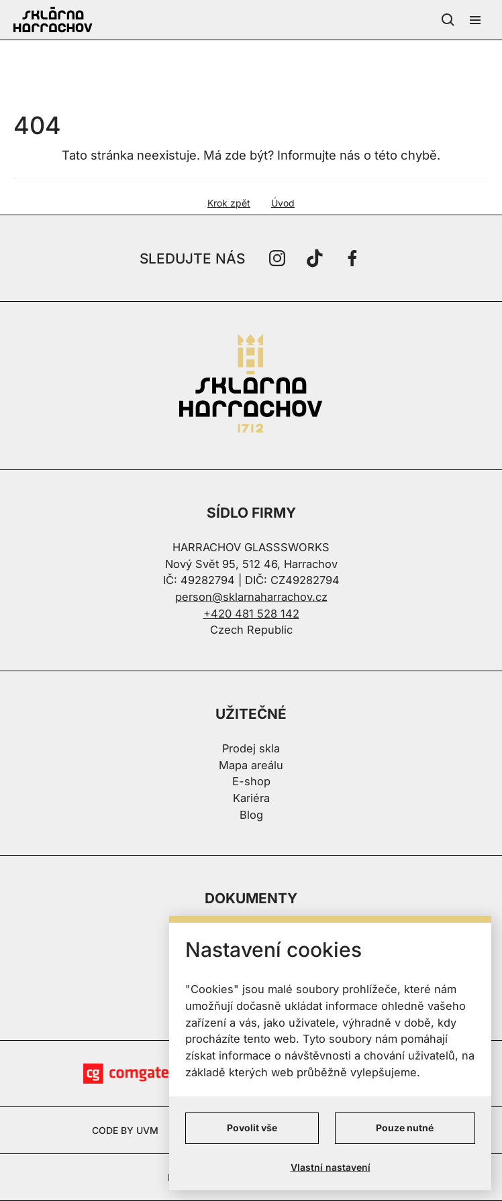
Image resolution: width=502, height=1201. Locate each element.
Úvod (283, 203)
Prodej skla (251, 748)
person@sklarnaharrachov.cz (251, 597)
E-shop (251, 781)
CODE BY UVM (125, 1130)
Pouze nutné (405, 1127)
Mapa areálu (251, 765)
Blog (251, 814)
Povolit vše (252, 1127)
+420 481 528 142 (251, 613)
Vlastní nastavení (330, 1167)
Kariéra (251, 798)
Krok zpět (228, 203)
